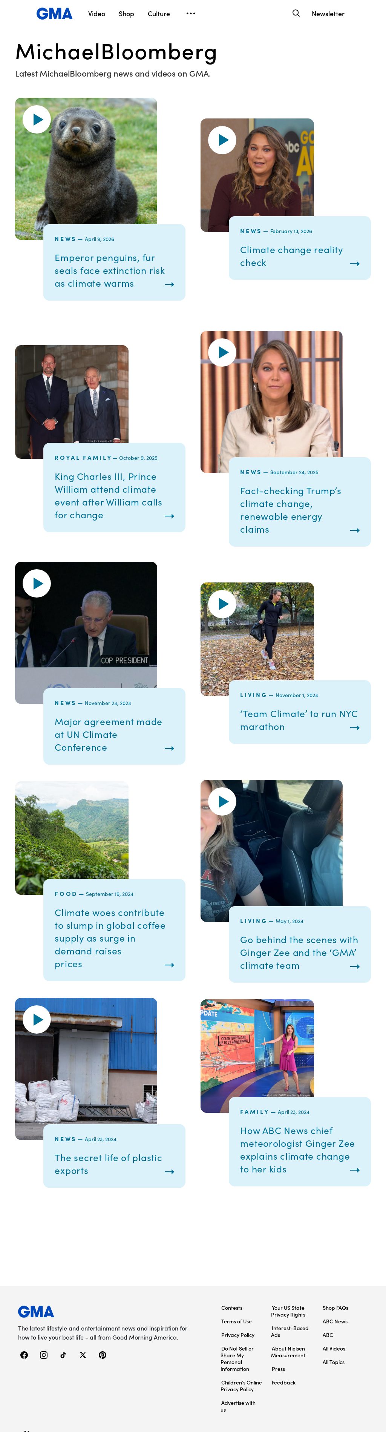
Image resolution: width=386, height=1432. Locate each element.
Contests (231, 1251)
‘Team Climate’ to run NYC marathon (291, 719)
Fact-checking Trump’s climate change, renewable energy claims (293, 509)
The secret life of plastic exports (111, 1176)
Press (278, 1313)
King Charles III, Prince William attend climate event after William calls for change (111, 495)
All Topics (334, 1306)
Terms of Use (236, 1265)
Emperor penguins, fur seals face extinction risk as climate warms (112, 269)
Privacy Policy (237, 1279)
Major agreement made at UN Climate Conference (112, 733)
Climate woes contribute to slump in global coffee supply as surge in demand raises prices (114, 943)
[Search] (295, 13)
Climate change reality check (294, 256)
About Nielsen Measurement (288, 1296)
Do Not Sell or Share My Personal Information (237, 1303)
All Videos (334, 1292)
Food (66, 899)
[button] (37, 119)
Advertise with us (238, 1350)
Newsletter (328, 13)
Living (253, 694)
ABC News (335, 1265)
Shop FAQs (335, 1251)
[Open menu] (190, 13)
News (66, 238)
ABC (328, 1279)
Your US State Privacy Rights (288, 1255)
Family (255, 1131)
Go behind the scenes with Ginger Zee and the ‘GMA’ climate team (297, 951)
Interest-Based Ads (290, 1275)
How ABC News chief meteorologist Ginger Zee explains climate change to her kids (290, 1169)
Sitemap (33, 1376)
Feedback (284, 1326)
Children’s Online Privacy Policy (241, 1330)
